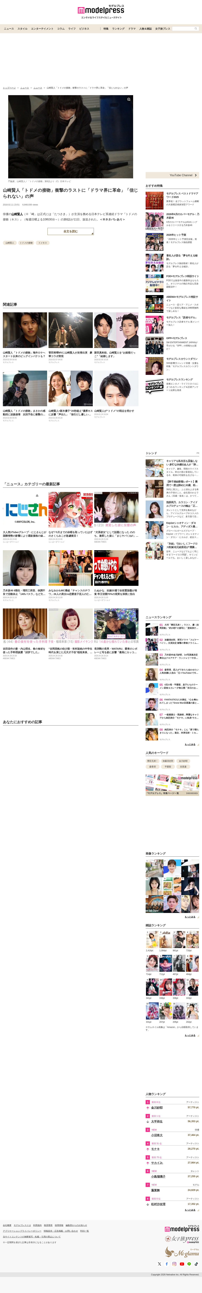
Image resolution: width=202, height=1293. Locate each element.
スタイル (22, 28)
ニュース (9, 28)
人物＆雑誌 (145, 28)
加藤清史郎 (168, 761)
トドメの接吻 (26, 243)
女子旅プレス (162, 28)
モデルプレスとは (22, 1225)
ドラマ (132, 28)
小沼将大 (157, 1135)
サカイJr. (157, 1162)
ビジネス (84, 28)
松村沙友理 (158, 1204)
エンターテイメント (42, 28)
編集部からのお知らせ (76, 1225)
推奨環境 (48, 1225)
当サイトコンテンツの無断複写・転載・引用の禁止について (32, 1236)
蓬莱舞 (155, 1190)
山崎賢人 (17, 214)
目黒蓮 (183, 766)
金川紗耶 (183, 761)
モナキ (155, 1148)
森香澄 (152, 766)
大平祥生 (157, 1121)
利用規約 (37, 1225)
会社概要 (7, 1225)
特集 (105, 28)
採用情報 (59, 1225)
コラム (61, 28)
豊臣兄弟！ (152, 761)
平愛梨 (168, 766)
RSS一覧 (84, 1231)
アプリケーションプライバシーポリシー (22, 1231)
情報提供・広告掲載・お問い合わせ (61, 1231)
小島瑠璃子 (158, 1176)
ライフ (72, 28)
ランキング (118, 28)
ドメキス (42, 243)
